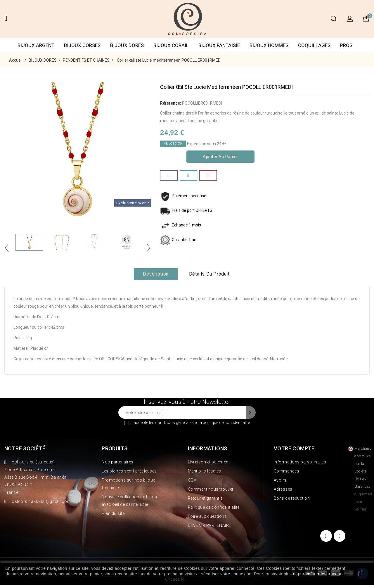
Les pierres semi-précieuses (129, 471)
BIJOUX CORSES (82, 45)
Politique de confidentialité (214, 507)
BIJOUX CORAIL (171, 45)
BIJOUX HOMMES (269, 45)
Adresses (283, 489)
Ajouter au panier (220, 156)
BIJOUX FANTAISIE (219, 45)
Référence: (170, 103)
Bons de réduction (292, 498)
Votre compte (294, 448)
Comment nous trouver (211, 489)
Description (156, 274)
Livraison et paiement (209, 462)
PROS (346, 45)
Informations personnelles (300, 462)
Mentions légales (204, 471)
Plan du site (113, 513)
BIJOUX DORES (127, 45)
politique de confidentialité (226, 422)
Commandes (286, 471)
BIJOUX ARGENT (36, 45)
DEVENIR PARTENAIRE (209, 525)
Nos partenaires (118, 462)
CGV (192, 480)
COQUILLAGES (314, 45)
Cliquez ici (175, 579)
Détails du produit (209, 274)
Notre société (24, 448)
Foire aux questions (207, 516)
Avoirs (280, 480)
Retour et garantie (205, 498)
